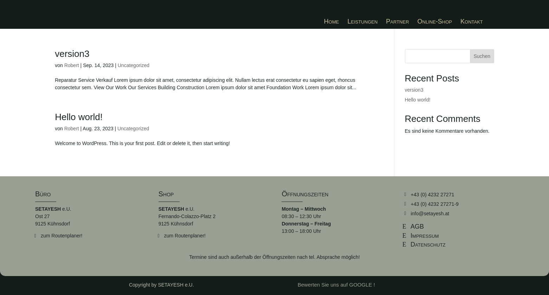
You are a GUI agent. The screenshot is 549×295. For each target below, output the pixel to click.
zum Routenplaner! (61, 235)
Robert (71, 65)
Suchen (482, 56)
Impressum (425, 235)
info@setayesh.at (429, 213)
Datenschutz (428, 244)
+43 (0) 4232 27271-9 (434, 203)
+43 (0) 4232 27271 (432, 194)
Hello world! (79, 117)
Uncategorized (133, 65)
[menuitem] (331, 21)
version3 (72, 53)
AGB (417, 226)
